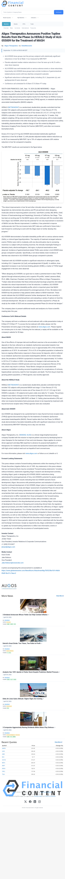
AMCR (11, 624)
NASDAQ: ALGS (25, 435)
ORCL (3, 771)
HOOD (15, 679)
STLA (10, 652)
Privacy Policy (38, 796)
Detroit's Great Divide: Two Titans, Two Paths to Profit (22, 643)
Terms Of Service (50, 796)
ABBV (8, 624)
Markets (6, 24)
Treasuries (33, 28)
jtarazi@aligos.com (8, 547)
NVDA (3, 768)
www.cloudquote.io (46, 792)
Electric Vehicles (10, 650)
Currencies (17, 28)
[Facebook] (30, 802)
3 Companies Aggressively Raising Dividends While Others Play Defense (29, 727)
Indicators (33, 17)
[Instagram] (39, 802)
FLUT (12, 679)
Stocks (16, 24)
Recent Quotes (7, 17)
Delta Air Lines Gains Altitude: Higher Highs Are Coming (23, 699)
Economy (8, 622)
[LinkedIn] (35, 802)
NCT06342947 (13, 107)
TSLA (3, 774)
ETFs (24, 24)
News (11, 28)
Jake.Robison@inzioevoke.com (13, 563)
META (3, 763)
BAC (3, 757)
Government (9, 706)
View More (59, 596)
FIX (11, 736)
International (25, 28)
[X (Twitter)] (25, 802)
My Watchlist (21, 17)
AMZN (4, 748)
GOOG (4, 760)
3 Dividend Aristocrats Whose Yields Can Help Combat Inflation (26, 615)
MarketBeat (7, 620)
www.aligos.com (44, 327)
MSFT (3, 765)
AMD (3, 754)
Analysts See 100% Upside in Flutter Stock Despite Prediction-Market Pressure (31, 672)
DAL (8, 708)
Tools (31, 24)
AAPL (3, 751)
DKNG (8, 679)
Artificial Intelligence (11, 734)
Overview (6, 28)
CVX (15, 624)
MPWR (14, 736)
